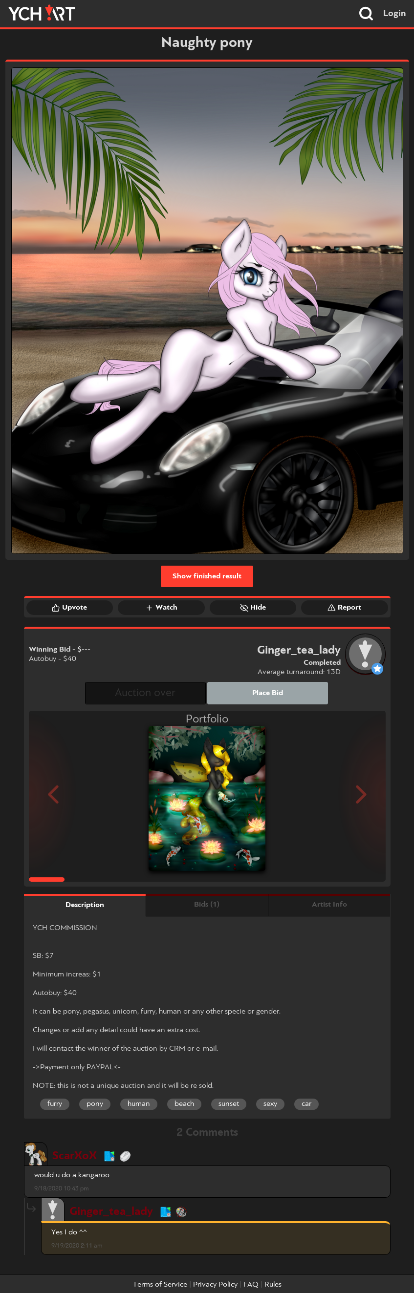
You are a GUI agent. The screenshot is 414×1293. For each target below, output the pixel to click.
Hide (253, 608)
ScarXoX (74, 1156)
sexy (270, 1104)
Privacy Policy (215, 1285)
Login (394, 14)
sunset (228, 1104)
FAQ (251, 1285)
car (306, 1104)
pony (95, 1104)
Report (344, 608)
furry (54, 1104)
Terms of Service (160, 1285)
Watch (161, 608)
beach (184, 1104)
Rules (273, 1285)
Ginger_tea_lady (111, 1212)
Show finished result (207, 576)
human (139, 1104)
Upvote (69, 608)
